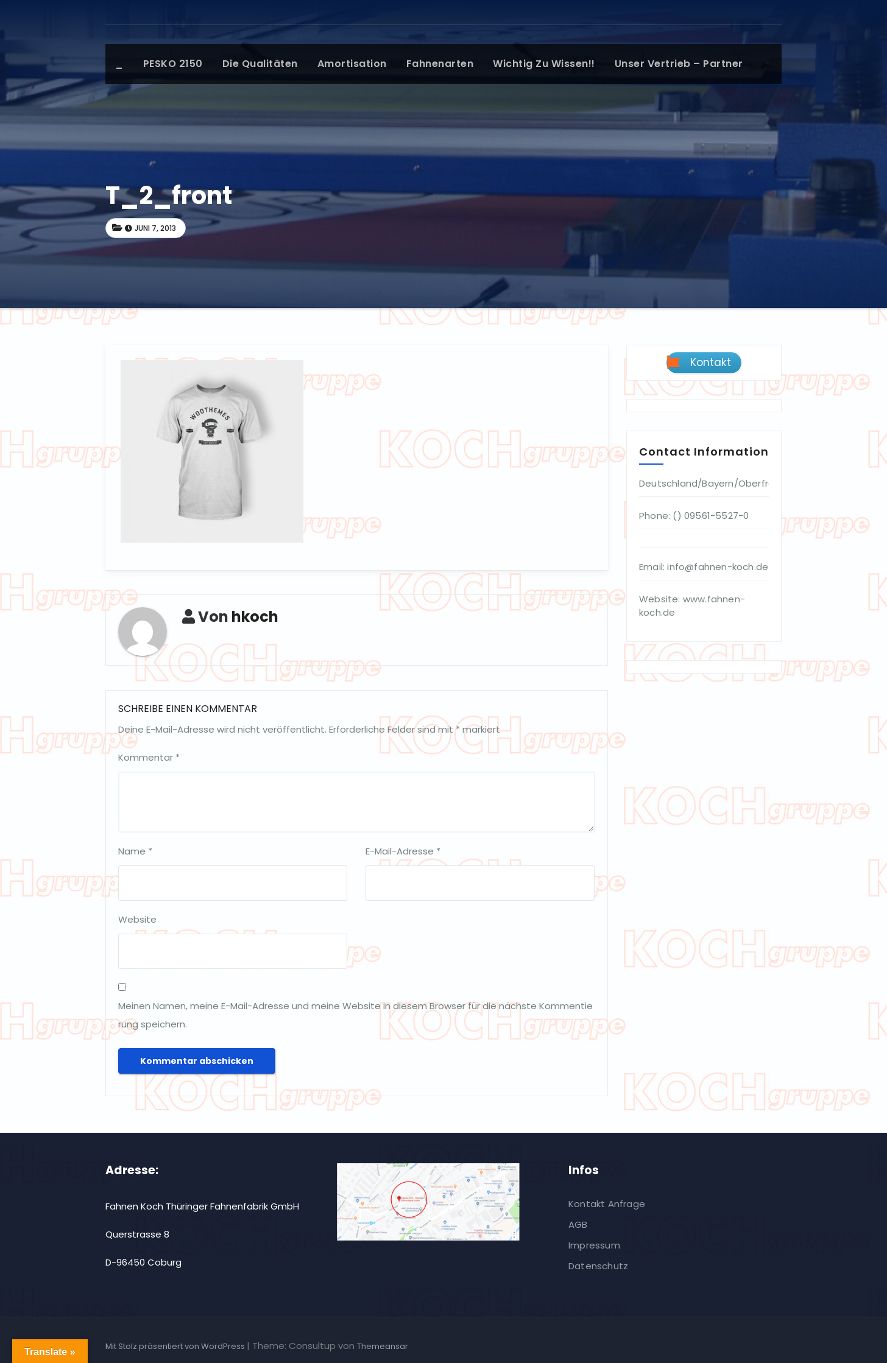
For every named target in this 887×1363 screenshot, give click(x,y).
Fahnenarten (440, 64)
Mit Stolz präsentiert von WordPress (176, 1346)
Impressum (594, 1245)
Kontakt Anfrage (606, 1203)
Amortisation (352, 64)
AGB (578, 1224)
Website (137, 919)
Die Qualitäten (260, 64)
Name (135, 851)
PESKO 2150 (173, 64)
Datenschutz (598, 1265)
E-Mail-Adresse (403, 851)
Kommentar (149, 757)
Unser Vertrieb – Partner (679, 64)
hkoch (254, 617)
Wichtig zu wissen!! (544, 64)
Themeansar (382, 1346)
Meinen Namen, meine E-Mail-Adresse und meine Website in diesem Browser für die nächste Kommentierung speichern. (355, 1014)
